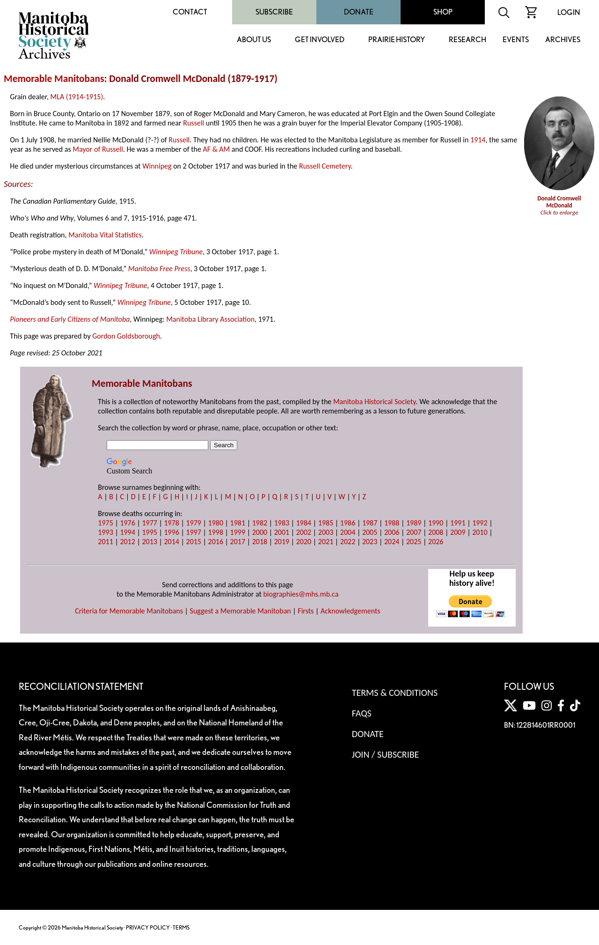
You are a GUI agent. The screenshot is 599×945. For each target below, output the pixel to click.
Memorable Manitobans (54, 79)
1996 (171, 532)
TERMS (181, 927)
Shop (443, 11)
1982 (259, 522)
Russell (193, 122)
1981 (237, 522)
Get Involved (319, 40)
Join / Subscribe (385, 754)
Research (467, 40)
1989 (413, 522)
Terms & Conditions (395, 692)
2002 (303, 532)
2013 (149, 541)
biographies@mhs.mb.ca (300, 594)
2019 (281, 541)
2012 (127, 541)
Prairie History (396, 40)
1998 (215, 532)
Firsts (306, 610)
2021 (325, 541)
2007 (413, 532)
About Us (254, 40)
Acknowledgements (350, 610)
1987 (369, 522)
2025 (413, 541)
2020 (303, 541)
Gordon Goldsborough (126, 336)
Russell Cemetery (325, 166)
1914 (477, 139)
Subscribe (274, 11)
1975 (105, 522)
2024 (391, 541)
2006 (391, 532)
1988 (391, 522)
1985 (325, 522)
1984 (303, 522)
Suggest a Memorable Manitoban (240, 610)
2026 (435, 541)
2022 (347, 541)
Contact (190, 11)
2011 (105, 541)
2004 (347, 532)
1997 (193, 532)
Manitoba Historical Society (374, 401)
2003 (325, 532)
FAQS (362, 713)
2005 (369, 532)
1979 (193, 522)
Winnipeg (156, 166)
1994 (127, 532)
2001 (281, 532)
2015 (193, 541)
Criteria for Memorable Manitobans (129, 610)
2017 (237, 541)
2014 (171, 541)
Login (568, 12)
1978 (171, 522)
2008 (435, 532)
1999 (237, 532)
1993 (105, 532)
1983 (281, 522)
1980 (215, 522)
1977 (149, 522)
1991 (457, 522)
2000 (259, 532)
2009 (457, 532)
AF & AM (216, 149)
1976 (127, 522)
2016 (215, 541)
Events (516, 40)
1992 (479, 522)
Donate (358, 11)
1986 (347, 522)
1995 (149, 532)
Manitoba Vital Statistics (105, 234)
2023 (369, 541)
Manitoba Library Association (210, 319)
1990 (435, 522)
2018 (259, 541)
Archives (562, 40)
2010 (479, 532)
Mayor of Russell (98, 149)
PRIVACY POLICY (148, 927)
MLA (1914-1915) (77, 96)
